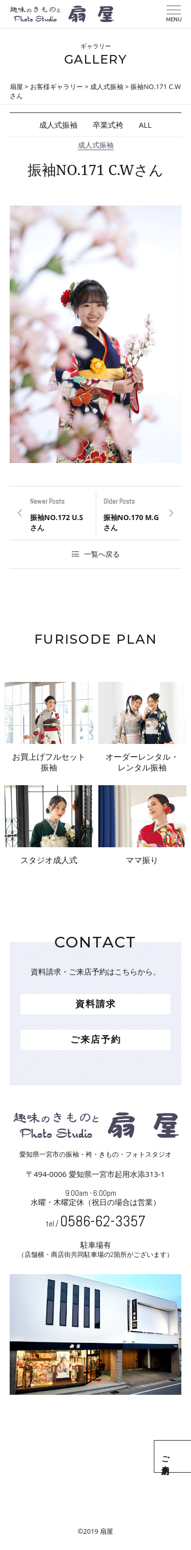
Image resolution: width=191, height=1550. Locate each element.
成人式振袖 (58, 125)
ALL (145, 125)
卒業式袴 (108, 125)
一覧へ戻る (102, 554)
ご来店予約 (179, 1456)
